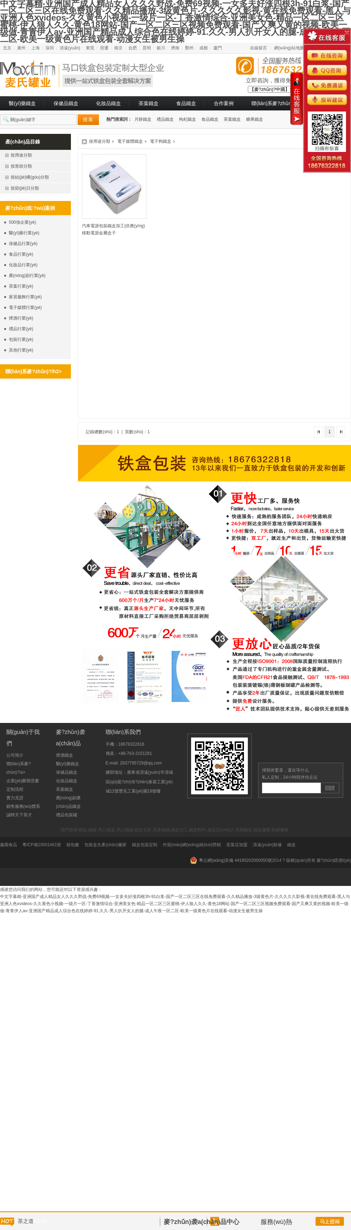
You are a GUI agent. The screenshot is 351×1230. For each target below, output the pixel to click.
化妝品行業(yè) (23, 264)
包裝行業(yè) (21, 339)
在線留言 (258, 47)
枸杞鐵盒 (187, 119)
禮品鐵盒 (165, 119)
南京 (118, 47)
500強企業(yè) (22, 222)
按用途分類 (99, 141)
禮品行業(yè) (21, 328)
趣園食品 (8, 844)
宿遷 (104, 47)
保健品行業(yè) (23, 243)
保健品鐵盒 (66, 103)
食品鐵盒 (186, 103)
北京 (7, 47)
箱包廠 (72, 844)
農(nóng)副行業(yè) (27, 275)
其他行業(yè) (21, 350)
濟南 (175, 47)
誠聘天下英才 (19, 814)
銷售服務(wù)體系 (23, 806)
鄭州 (189, 47)
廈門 (217, 47)
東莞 (90, 47)
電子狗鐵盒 (160, 141)
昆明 (147, 47)
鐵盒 (291, 844)
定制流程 (14, 789)
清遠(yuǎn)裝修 (267, 844)
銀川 (161, 47)
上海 (35, 47)
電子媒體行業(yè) (25, 307)
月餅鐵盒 (142, 119)
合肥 (132, 47)
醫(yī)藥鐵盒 (22, 103)
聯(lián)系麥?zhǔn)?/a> (277, 103)
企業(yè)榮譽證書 (22, 780)
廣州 (21, 47)
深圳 (49, 47)
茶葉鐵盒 (148, 103)
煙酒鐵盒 (64, 755)
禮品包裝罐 (66, 814)
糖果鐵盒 (254, 119)
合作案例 (224, 103)
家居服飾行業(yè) (25, 296)
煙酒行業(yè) (21, 318)
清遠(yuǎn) (70, 47)
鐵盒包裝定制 (144, 844)
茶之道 (26, 1221)
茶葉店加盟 (236, 844)
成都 (203, 47)
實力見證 (14, 797)
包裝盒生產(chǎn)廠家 (105, 844)
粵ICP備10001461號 (41, 844)
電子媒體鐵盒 (130, 141)
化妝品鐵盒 (108, 103)
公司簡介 (14, 755)
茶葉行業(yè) (21, 286)
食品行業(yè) (21, 254)
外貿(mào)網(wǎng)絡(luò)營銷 (192, 844)
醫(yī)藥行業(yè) (24, 232)
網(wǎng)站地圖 (289, 47)
